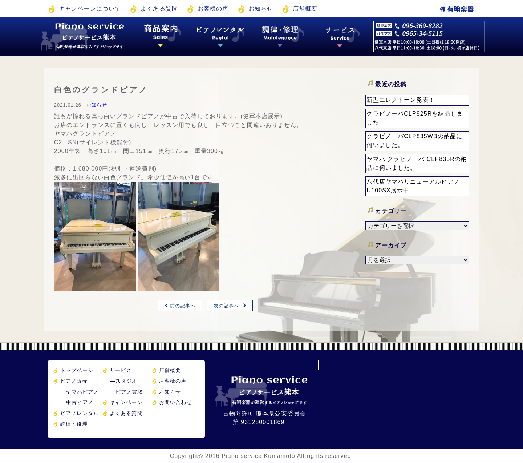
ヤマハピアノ (79, 392)
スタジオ (123, 381)
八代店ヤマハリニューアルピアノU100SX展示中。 (413, 186)
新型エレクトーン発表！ (400, 100)
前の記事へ (183, 305)
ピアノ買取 (126, 392)
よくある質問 (159, 8)
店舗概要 (305, 8)
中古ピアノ (76, 402)
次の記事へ (226, 305)
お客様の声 (213, 8)
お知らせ (260, 8)
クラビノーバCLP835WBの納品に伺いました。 (414, 140)
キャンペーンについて (90, 8)
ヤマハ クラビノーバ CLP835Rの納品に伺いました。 (416, 163)
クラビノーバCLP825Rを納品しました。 (414, 118)
